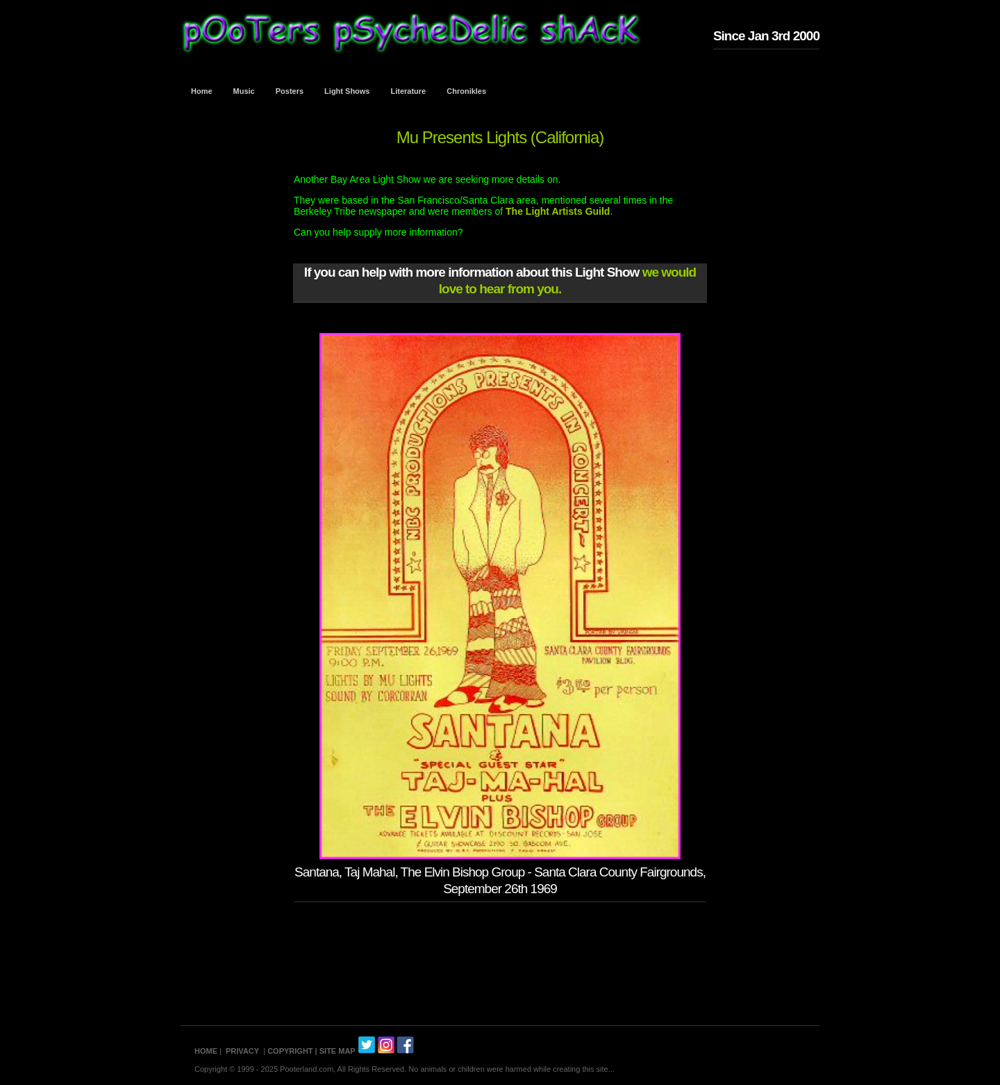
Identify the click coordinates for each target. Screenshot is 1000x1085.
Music (244, 91)
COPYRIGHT (289, 1051)
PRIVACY (242, 1051)
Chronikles (466, 91)
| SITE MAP (335, 1051)
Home (201, 91)
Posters (289, 91)
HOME (205, 1051)
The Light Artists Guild (558, 211)
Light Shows (346, 91)
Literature (408, 91)
